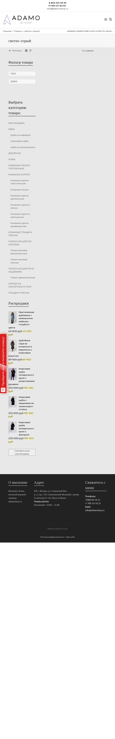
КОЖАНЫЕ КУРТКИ (19, 174)
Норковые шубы (19, 141)
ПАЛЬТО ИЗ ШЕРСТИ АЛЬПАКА (19, 243)
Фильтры (17, 50)
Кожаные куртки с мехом (20, 206)
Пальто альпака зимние (18, 261)
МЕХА (11, 129)
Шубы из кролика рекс (22, 147)
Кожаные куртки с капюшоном (20, 215)
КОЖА (11, 159)
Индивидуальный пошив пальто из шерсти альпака (89, 31)
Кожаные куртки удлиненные (19, 197)
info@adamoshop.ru (94, 510)
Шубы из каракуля (20, 135)
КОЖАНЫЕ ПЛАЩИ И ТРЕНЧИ (20, 234)
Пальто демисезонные (22, 277)
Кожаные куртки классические (19, 182)
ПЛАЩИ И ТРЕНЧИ (18, 293)
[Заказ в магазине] (94, 51)
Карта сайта (70, 537)
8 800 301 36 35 (57, 3)
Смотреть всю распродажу (22, 452)
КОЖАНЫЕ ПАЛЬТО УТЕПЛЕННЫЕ (19, 167)
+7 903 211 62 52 (57, 5)
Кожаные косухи (19, 189)
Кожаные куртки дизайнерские (19, 225)
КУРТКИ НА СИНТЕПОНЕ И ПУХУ (19, 285)
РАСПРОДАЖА (16, 123)
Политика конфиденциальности (52, 537)
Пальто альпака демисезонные (18, 252)
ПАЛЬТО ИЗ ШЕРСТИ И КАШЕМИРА (21, 270)
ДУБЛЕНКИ (14, 153)
